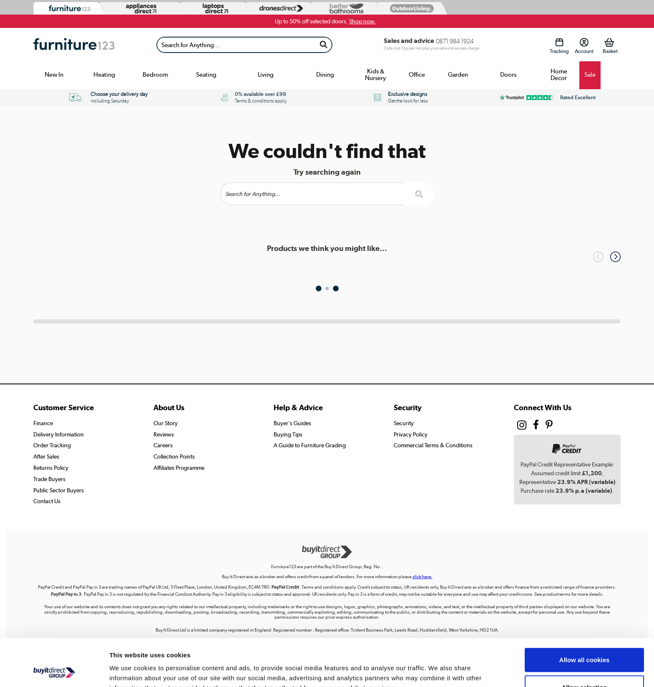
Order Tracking (52, 445)
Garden (458, 74)
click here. (423, 576)
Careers (163, 445)
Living (266, 74)
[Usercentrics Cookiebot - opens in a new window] (54, 670)
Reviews (163, 434)
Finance (43, 423)
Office (417, 74)
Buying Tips (288, 434)
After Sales (46, 456)
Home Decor (559, 75)
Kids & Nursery (375, 75)
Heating (104, 74)
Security (404, 423)
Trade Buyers (49, 479)
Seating (206, 74)
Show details (437, 670)
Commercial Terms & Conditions (433, 445)
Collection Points (174, 456)
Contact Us (46, 501)
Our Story (165, 423)
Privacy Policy (411, 434)
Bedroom (155, 74)
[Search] (236, 45)
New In (54, 74)
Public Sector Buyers (58, 490)
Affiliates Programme (178, 467)
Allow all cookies (584, 615)
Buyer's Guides (292, 423)
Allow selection (584, 642)
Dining (325, 74)
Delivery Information (58, 434)
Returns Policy (50, 467)
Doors (508, 74)
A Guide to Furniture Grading (310, 445)
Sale (590, 74)
